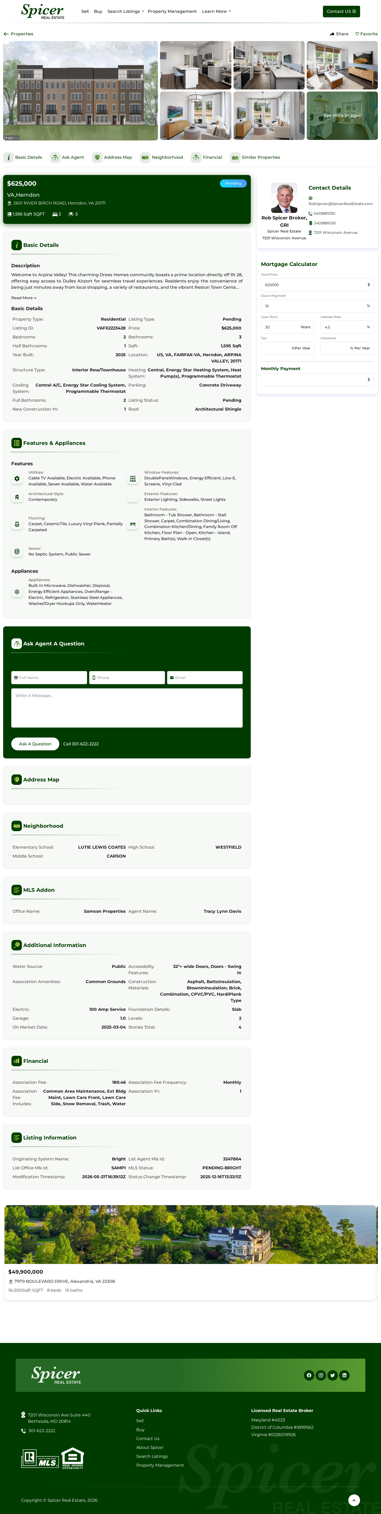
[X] (332, 1375)
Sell (85, 11)
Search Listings (123, 11)
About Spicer (149, 1447)
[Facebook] (309, 1375)
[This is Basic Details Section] (22, 157)
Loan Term (269, 317)
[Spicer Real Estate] (42, 11)
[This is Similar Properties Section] (255, 157)
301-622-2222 (85, 743)
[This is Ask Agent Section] (67, 157)
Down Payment (273, 296)
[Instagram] (321, 1375)
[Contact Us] (341, 11)
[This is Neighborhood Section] (161, 157)
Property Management (172, 11)
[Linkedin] (344, 1375)
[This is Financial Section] (206, 157)
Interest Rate (331, 317)
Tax (263, 338)
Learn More (214, 11)
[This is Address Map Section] (112, 157)
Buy (98, 11)
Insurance (328, 338)
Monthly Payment (280, 368)
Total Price (269, 274)
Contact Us (148, 1438)
